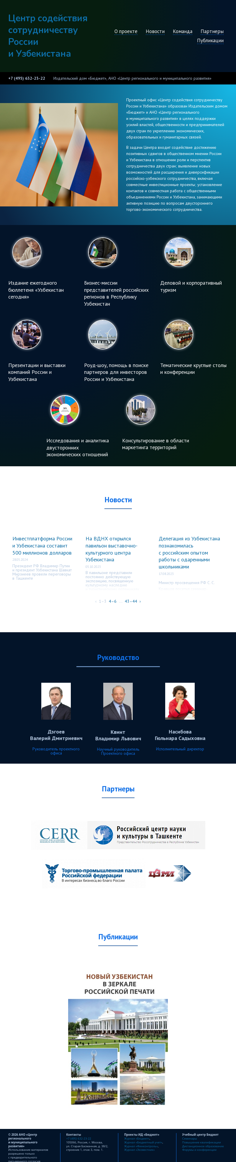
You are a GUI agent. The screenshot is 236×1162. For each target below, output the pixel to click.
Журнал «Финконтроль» (141, 1146)
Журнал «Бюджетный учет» (143, 1142)
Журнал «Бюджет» (137, 1138)
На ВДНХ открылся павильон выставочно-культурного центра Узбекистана (111, 549)
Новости (155, 31)
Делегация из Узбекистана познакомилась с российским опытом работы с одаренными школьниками (189, 552)
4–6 (113, 601)
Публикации (210, 40)
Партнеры (212, 31)
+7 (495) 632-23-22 (26, 78)
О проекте (125, 31)
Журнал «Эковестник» (139, 1150)
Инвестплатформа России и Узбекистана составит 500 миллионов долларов (42, 545)
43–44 (131, 601)
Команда (182, 31)
